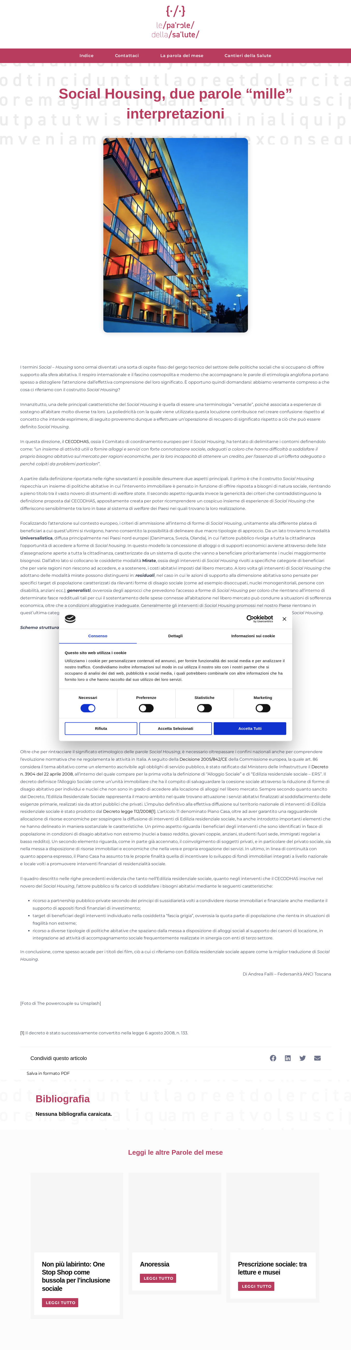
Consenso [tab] (97, 636)
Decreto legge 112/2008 (127, 811)
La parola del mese (182, 55)
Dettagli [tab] (175, 636)
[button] (273, 1058)
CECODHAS (77, 441)
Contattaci (127, 55)
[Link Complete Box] (77, 1246)
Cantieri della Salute (248, 55)
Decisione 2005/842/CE (203, 759)
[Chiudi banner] (284, 619)
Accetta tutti (250, 728)
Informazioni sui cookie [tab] (253, 636)
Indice (87, 55)
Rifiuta (101, 728)
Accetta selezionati (175, 728)
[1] (153, 811)
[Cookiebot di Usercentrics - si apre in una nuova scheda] (250, 619)
